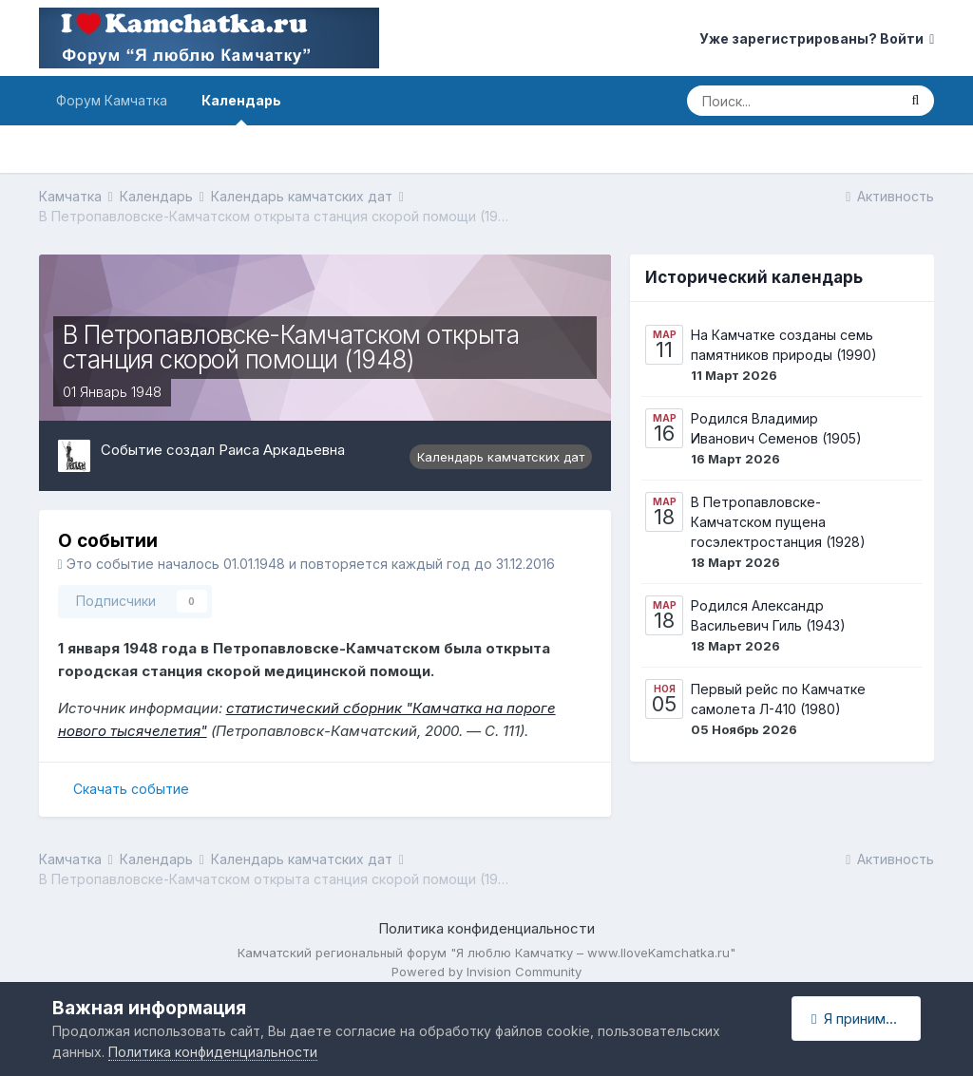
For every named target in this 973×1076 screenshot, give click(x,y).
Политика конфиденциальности (486, 928)
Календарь (241, 108)
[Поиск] (791, 100)
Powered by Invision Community (486, 971)
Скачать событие (131, 789)
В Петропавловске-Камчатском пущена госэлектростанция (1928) (778, 522)
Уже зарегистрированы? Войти (816, 38)
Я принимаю (858, 1019)
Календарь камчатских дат (500, 456)
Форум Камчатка (111, 100)
